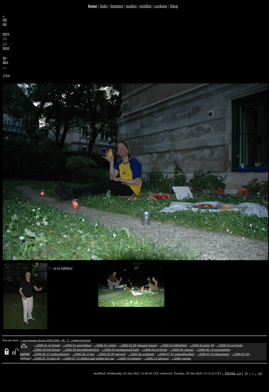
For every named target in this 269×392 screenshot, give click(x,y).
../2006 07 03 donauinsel (213, 354)
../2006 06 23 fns (83, 354)
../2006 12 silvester (156, 358)
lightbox (66, 268)
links (104, 6)
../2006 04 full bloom (46, 349)
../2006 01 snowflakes (77, 345)
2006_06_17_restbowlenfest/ (72, 340)
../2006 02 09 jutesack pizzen (138, 345)
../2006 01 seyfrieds (47, 345)
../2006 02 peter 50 (202, 345)
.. (256, 373)
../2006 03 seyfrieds (230, 345)
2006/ (49, 340)
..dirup (5, 19)
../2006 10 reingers (129, 358)
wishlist (145, 6)
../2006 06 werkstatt (141, 354)
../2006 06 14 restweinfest (213, 349)
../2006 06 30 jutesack (111, 354)
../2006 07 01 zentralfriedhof (175, 354)
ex (58, 268)
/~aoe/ (24, 340)
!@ (260, 373)
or (55, 268)
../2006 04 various (182, 349)
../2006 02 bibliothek (173, 345)
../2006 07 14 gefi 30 (46, 358)
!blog (174, 6)
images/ (33, 340)
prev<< (6, 36)
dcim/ (42, 340)
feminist (116, 6)
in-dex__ (5, 62)
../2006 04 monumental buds (120, 349)
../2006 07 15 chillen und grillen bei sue (88, 358)
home (92, 6)
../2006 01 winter (105, 345)
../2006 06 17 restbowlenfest (50, 354)
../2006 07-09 (240, 354)
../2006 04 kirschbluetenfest (81, 349)
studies (131, 6)
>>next (6, 45)
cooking (160, 6)
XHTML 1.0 (233, 373)
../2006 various (181, 358)
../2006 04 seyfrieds (154, 349)
